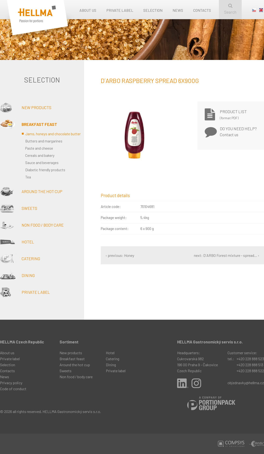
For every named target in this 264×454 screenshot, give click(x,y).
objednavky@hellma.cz (246, 382)
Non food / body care (32, 225)
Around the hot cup (31, 191)
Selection (152, 10)
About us (87, 10)
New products (25, 107)
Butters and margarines (43, 141)
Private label (119, 10)
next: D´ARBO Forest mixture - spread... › (226, 255)
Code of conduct (13, 388)
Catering (20, 259)
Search (230, 9)
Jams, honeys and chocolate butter (53, 134)
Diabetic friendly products (45, 170)
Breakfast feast (28, 124)
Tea (28, 177)
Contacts (202, 10)
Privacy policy (11, 382)
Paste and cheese (39, 148)
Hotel (17, 242)
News (178, 10)
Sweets (18, 208)
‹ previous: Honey (120, 255)
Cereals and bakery (39, 155)
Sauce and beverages (42, 162)
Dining (17, 275)
